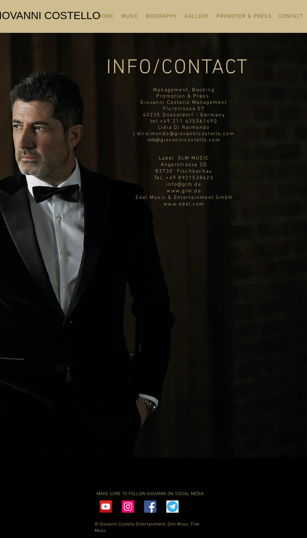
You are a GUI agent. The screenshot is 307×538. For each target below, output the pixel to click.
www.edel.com (184, 204)
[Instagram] (128, 506)
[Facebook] (150, 506)
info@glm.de (183, 184)
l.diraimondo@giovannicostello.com (184, 134)
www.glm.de (184, 191)
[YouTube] (106, 506)
